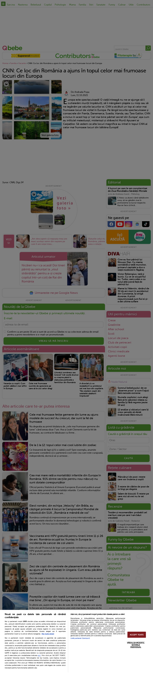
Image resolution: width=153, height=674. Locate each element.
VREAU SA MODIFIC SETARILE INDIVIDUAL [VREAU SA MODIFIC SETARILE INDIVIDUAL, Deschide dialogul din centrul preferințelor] (135, 644)
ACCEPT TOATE (137, 635)
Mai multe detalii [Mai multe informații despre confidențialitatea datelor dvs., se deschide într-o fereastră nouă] (48, 634)
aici (39, 655)
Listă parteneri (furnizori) (80, 638)
